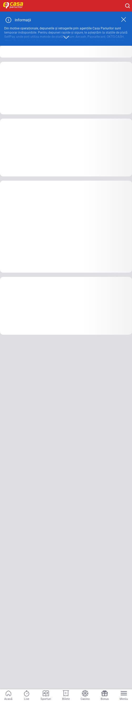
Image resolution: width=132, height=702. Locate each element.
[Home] (16, 6)
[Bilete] (66, 695)
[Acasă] (8, 695)
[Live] (26, 695)
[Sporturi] (45, 695)
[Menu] (124, 695)
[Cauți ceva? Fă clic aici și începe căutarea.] (127, 5)
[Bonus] (105, 695)
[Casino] (85, 695)
